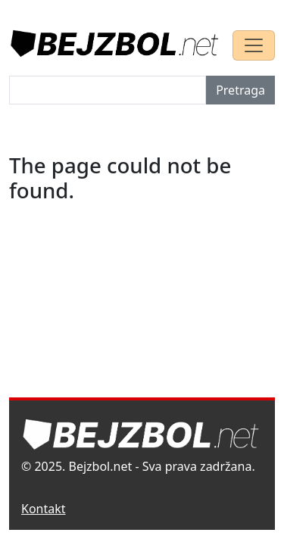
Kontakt (43, 508)
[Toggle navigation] (254, 45)
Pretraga (240, 90)
